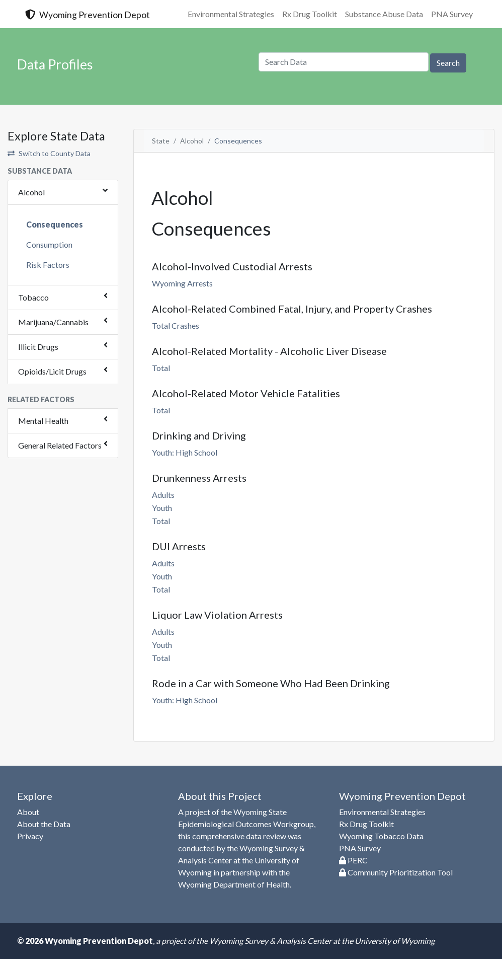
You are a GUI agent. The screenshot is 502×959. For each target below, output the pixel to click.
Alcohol (31, 192)
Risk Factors (47, 264)
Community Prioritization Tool (396, 872)
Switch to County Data (49, 153)
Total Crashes (175, 325)
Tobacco (33, 297)
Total (161, 368)
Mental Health (43, 420)
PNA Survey (452, 14)
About (28, 812)
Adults (163, 494)
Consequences (54, 224)
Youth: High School (184, 452)
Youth (162, 507)
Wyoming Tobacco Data (381, 836)
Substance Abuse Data (384, 14)
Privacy (30, 836)
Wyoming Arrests (182, 283)
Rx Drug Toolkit (309, 14)
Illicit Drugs (38, 346)
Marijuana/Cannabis (53, 322)
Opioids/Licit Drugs (52, 371)
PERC (353, 860)
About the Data (43, 824)
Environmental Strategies (231, 14)
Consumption (49, 244)
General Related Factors (60, 445)
